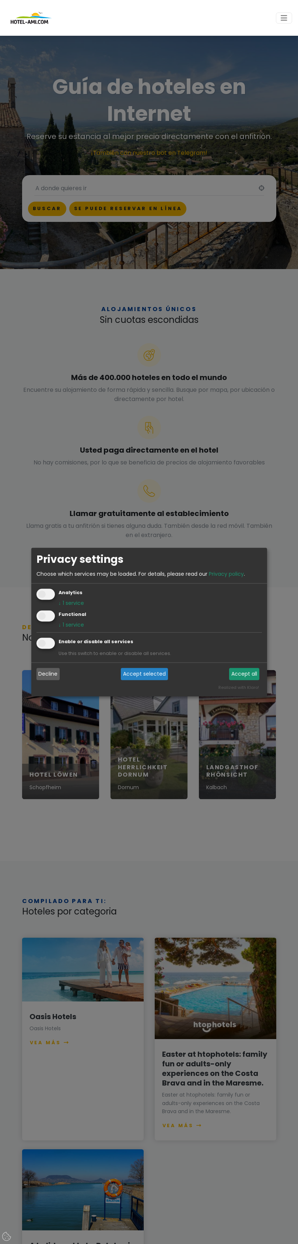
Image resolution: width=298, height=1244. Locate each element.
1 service (71, 603)
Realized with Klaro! (238, 687)
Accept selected (144, 674)
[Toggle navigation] (284, 18)
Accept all (244, 674)
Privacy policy (226, 574)
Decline (47, 674)
